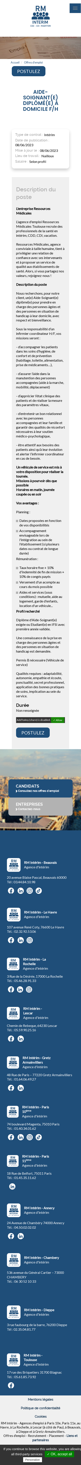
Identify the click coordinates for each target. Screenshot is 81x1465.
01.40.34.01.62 (25, 1128)
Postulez (28, 71)
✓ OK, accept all (59, 1454)
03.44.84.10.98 (24, 882)
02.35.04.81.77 (24, 1329)
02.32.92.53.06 (25, 931)
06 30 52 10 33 (25, 1281)
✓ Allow (57, 720)
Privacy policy (53, 1459)
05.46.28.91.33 (25, 981)
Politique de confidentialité (40, 1408)
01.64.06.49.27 (25, 1079)
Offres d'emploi (33, 62)
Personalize (32, 1459)
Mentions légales (40, 1399)
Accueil (15, 62)
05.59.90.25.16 (25, 1030)
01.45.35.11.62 (25, 1178)
